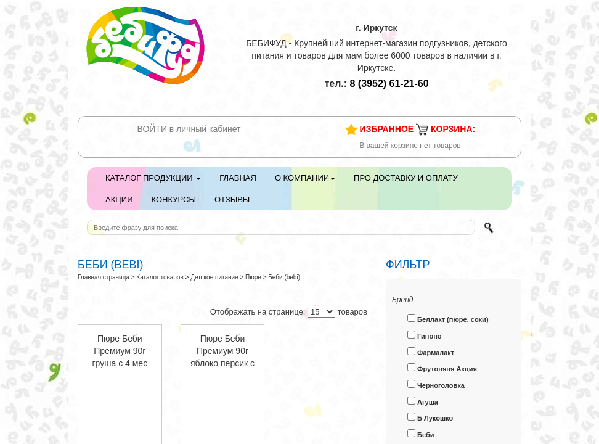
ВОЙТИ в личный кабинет (189, 129)
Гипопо (424, 335)
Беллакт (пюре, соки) (448, 318)
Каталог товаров (159, 277)
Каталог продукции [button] (153, 178)
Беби (420, 433)
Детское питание (214, 277)
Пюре (253, 277)
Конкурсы (174, 199)
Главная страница (103, 277)
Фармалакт (430, 351)
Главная (237, 178)
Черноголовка (436, 384)
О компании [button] (305, 178)
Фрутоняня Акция (442, 367)
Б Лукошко (430, 417)
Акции (119, 199)
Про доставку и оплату (406, 178)
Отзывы (232, 199)
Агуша (422, 401)
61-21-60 (389, 83)
